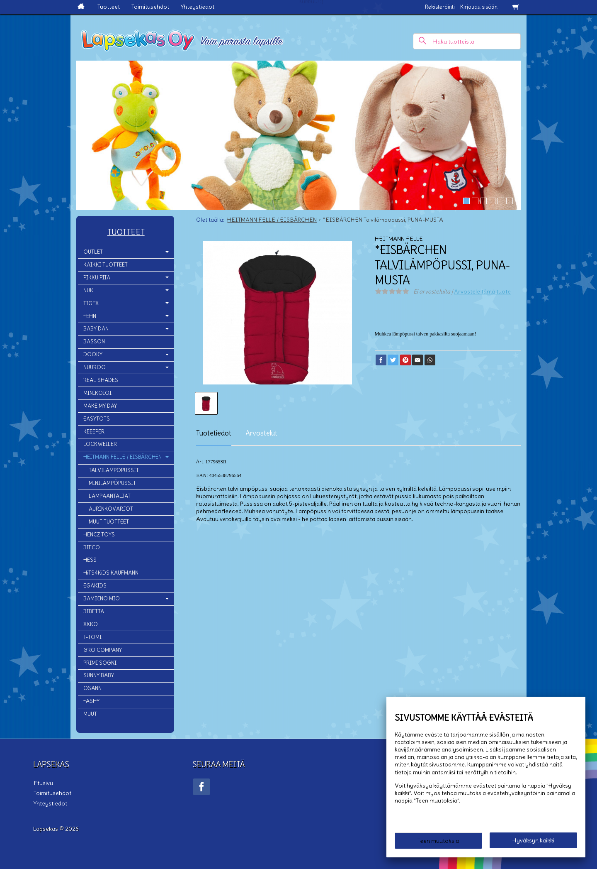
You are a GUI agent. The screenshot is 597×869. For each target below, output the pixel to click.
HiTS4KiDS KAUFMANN (110, 572)
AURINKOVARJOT (111, 508)
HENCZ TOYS (99, 534)
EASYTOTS (96, 418)
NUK (88, 290)
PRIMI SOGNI (99, 662)
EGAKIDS (95, 585)
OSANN (92, 688)
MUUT (90, 713)
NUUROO (94, 367)
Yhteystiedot (197, 6)
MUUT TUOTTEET (109, 521)
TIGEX (91, 303)
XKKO (90, 624)
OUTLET (93, 251)
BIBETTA (93, 611)
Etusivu (43, 782)
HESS (90, 559)
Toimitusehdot (150, 6)
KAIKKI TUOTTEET (105, 264)
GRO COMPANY (102, 650)
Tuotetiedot (213, 433)
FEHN (89, 316)
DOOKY (92, 354)
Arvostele (482, 291)
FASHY (91, 701)
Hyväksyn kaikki (533, 840)
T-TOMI (92, 637)
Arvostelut (261, 433)
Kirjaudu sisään (479, 7)
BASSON (94, 341)
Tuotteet (108, 6)
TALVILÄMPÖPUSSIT (114, 470)
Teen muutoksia (438, 841)
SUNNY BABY (98, 675)
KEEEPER (93, 431)
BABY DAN (96, 328)
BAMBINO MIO (101, 598)
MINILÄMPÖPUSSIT (112, 483)
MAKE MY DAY (100, 405)
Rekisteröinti (440, 7)
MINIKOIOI (97, 393)
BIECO (91, 547)
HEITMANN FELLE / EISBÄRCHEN (122, 456)
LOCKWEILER (100, 444)
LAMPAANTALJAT (110, 495)
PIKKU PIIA (96, 277)
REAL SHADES (100, 380)
